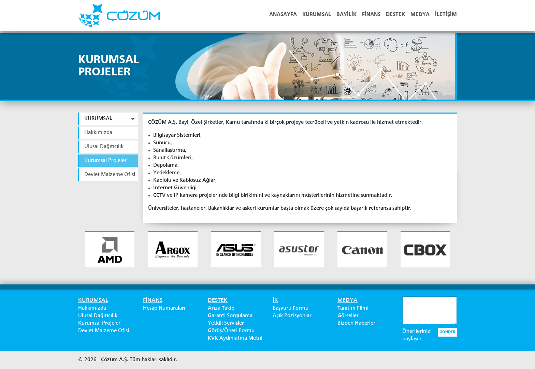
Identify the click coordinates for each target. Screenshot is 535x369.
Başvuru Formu (290, 308)
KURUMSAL (316, 14)
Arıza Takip (221, 308)
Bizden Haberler (356, 323)
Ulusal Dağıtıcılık (97, 315)
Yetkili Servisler (226, 323)
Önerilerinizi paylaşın (417, 335)
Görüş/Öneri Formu (231, 330)
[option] (109, 249)
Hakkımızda (92, 308)
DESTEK (395, 14)
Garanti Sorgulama (230, 315)
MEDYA (420, 14)
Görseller (348, 315)
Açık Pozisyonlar (292, 315)
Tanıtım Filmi (352, 308)
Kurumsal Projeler (99, 323)
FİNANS (371, 14)
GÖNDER (447, 332)
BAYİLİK (346, 14)
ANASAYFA (283, 14)
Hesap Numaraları (164, 308)
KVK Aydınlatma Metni (235, 338)
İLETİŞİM (446, 14)
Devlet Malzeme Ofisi (103, 330)
